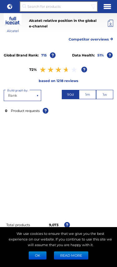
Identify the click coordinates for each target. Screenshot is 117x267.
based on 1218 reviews (58, 80)
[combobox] (8, 95)
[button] (9, 6)
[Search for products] (58, 6)
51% (100, 55)
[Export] (110, 23)
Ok (37, 255)
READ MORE (71, 255)
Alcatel (13, 30)
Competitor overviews (91, 38)
